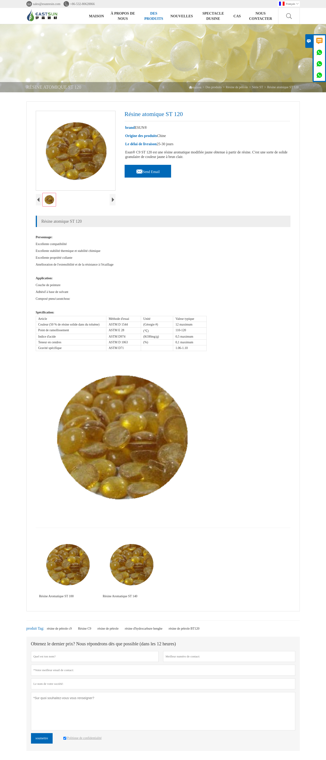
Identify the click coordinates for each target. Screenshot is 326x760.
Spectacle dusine (213, 16)
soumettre (42, 738)
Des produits (153, 16)
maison (195, 87)
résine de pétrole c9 (59, 628)
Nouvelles (181, 16)
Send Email (148, 170)
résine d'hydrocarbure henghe (143, 628)
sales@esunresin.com (47, 4)
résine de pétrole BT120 (184, 628)
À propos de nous (123, 16)
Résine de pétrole (237, 87)
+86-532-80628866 (82, 4)
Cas (237, 16)
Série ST (257, 87)
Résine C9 (84, 628)
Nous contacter (260, 16)
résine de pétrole (108, 628)
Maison (96, 16)
